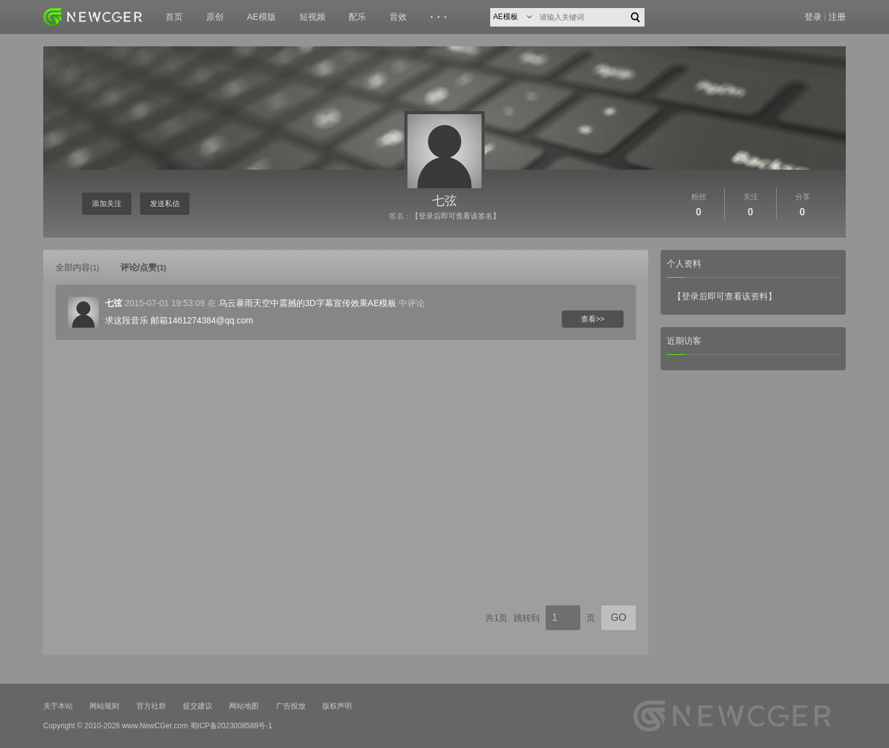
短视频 (312, 17)
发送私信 (165, 203)
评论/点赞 (143, 267)
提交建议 (197, 706)
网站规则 (104, 706)
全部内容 (77, 267)
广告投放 (291, 706)
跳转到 (527, 618)
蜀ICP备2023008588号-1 (231, 725)
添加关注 (107, 203)
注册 (837, 17)
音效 (398, 17)
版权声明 (337, 706)
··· (440, 17)
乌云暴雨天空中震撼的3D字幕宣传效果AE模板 (308, 303)
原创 (214, 17)
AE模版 (261, 17)
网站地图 (244, 706)
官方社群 (151, 706)
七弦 (444, 200)
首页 (174, 17)
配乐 (357, 17)
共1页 (496, 618)
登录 (813, 17)
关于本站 (58, 706)
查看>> (592, 319)
